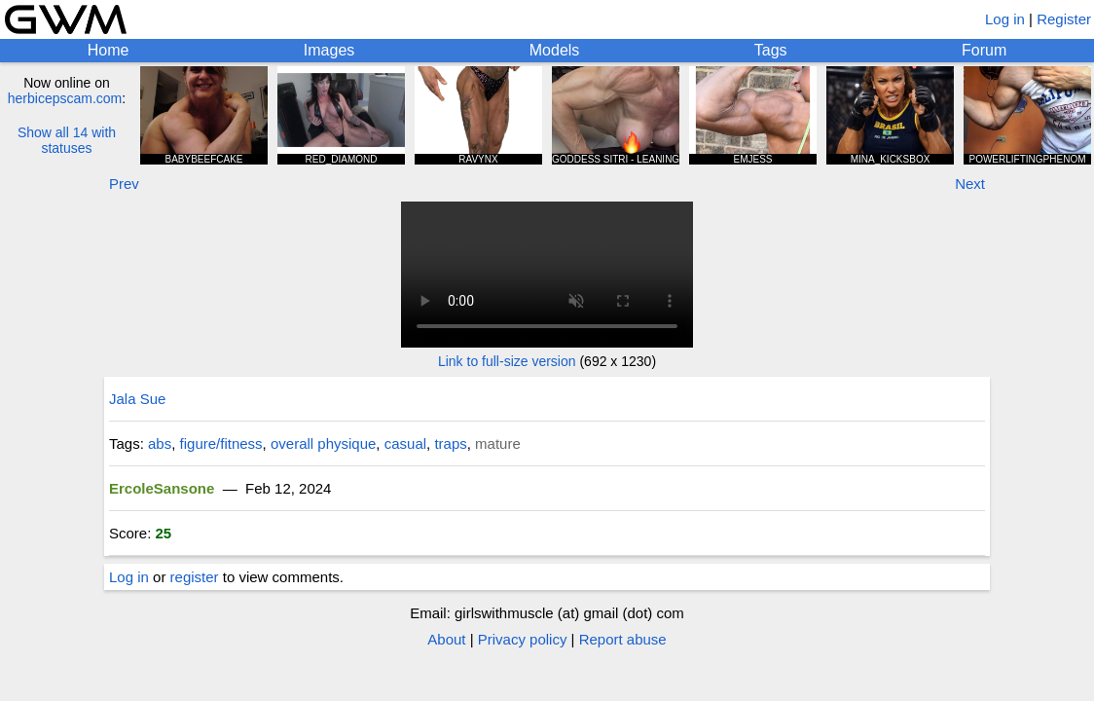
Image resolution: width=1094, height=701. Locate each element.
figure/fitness (221, 443)
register (194, 577)
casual (405, 443)
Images (329, 50)
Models (554, 50)
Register (1064, 19)
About (446, 639)
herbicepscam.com (65, 98)
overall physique (323, 443)
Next (970, 183)
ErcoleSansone (161, 488)
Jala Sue (137, 398)
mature (498, 443)
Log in (1005, 19)
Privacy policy (522, 639)
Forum (984, 50)
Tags (770, 50)
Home (108, 50)
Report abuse (623, 639)
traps (450, 443)
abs (159, 443)
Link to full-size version (507, 361)
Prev (124, 183)
